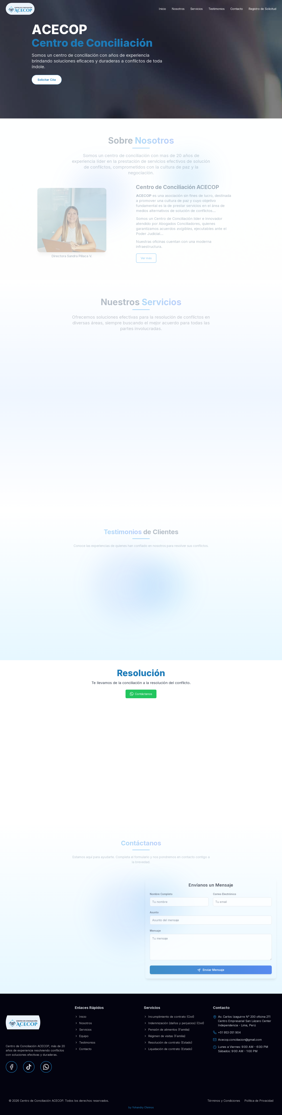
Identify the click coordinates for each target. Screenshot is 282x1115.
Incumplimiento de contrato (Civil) (169, 1016)
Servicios (196, 9)
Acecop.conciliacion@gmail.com (240, 1039)
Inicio (162, 9)
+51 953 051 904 (229, 1032)
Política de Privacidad (258, 1100)
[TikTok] (29, 1067)
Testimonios (216, 9)
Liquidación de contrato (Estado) (168, 1049)
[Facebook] (11, 1067)
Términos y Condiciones (223, 1100)
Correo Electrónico (224, 900)
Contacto (236, 9)
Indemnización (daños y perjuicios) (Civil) (174, 1023)
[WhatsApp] (46, 1067)
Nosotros (178, 9)
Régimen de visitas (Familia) (164, 1036)
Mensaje (155, 937)
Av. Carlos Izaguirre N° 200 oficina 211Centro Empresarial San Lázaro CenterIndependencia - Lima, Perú (244, 1021)
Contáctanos (141, 694)
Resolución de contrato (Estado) (168, 1042)
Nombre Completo (161, 900)
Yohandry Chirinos (143, 1107)
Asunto (154, 919)
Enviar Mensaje (210, 977)
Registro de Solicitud (262, 9)
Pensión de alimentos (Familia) (167, 1029)
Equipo (81, 1036)
